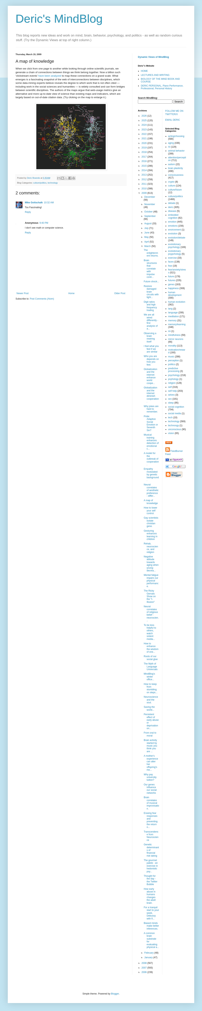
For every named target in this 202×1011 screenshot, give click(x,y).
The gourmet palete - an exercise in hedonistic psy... (151, 866)
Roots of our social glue (151, 657)
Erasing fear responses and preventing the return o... (151, 820)
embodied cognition (173, 216)
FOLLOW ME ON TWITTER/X (174, 113)
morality (172, 345)
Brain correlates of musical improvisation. (151, 803)
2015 (144, 166)
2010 (144, 188)
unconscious (174, 429)
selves (171, 394)
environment (174, 229)
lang (170, 308)
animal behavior (176, 150)
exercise (172, 257)
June (147, 232)
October (148, 211)
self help (172, 391)
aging (171, 143)
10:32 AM (49, 202)
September (150, 216)
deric (170, 207)
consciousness (176, 175)
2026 (144, 115)
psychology (174, 375)
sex (170, 399)
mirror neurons (175, 339)
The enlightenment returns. (151, 253)
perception (173, 360)
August (148, 223)
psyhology (173, 379)
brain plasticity (175, 168)
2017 (144, 156)
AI (169, 147)
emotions (173, 225)
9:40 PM (43, 223)
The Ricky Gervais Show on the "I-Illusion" (150, 596)
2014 (144, 170)
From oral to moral (150, 734)
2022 (144, 134)
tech (170, 417)
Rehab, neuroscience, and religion (151, 547)
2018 (144, 152)
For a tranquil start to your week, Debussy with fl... (151, 913)
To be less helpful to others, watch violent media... (150, 632)
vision (171, 433)
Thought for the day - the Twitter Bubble (150, 880)
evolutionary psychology (174, 245)
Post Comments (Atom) (42, 298)
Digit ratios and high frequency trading (150, 306)
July (146, 228)
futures (171, 280)
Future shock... (151, 281)
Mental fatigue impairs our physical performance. (151, 581)
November (149, 204)
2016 (144, 161)
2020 (144, 143)
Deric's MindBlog (59, 18)
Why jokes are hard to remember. (151, 409)
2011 (144, 184)
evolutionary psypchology (174, 252)
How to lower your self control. (150, 510)
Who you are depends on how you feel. (151, 360)
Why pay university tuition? (150, 777)
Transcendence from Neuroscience (151, 835)
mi (169, 331)
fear (170, 265)
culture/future (175, 189)
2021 (144, 138)
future (171, 276)
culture (171, 185)
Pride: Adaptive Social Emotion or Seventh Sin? (151, 423)
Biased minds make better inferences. (151, 926)
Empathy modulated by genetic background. (151, 475)
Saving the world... (149, 708)
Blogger (115, 993)
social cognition (176, 406)
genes (171, 284)
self (170, 387)
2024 (144, 125)
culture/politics (39, 183)
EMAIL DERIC (172, 120)
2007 (144, 967)
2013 (144, 174)
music (171, 356)
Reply (28, 212)
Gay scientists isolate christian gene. (151, 522)
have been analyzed (49, 75)
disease (172, 211)
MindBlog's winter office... (149, 676)
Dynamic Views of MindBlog (153, 57)
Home (71, 293)
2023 (144, 129)
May (146, 237)
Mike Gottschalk (34, 202)
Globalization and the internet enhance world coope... (150, 376)
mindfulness (174, 335)
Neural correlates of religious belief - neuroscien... (151, 613)
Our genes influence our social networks (150, 788)
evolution (173, 233)
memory (172, 320)
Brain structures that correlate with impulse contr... (150, 268)
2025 (144, 120)
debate (171, 203)
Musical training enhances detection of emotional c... (151, 441)
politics (171, 364)
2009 (144, 193)
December (149, 197)
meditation (173, 316)
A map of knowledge (151, 501)
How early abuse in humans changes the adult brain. (150, 896)
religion (172, 383)
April (147, 241)
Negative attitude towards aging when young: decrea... (151, 563)
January (148, 957)
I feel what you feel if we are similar (151, 349)
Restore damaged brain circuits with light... (151, 292)
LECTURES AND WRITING (155, 75)
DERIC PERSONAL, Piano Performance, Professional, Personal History (162, 87)
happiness (173, 288)
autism (171, 164)
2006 (144, 972)
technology (53, 183)
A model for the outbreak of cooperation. (151, 459)
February (149, 952)
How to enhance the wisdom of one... (151, 647)
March (148, 246)
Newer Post (23, 293)
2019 (144, 147)
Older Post (119, 293)
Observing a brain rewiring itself (150, 337)
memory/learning (176, 324)
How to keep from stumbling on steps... (150, 688)
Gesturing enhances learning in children (150, 535)
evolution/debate (176, 237)
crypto (171, 181)
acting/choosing (176, 136)
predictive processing (173, 370)
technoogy (173, 425)
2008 (144, 963)
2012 (144, 179)
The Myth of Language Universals (151, 666)
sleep (171, 402)
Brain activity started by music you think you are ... (150, 746)
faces (171, 261)
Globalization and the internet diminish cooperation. (151, 394)
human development (175, 293)
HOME (144, 71)
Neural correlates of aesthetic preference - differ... (151, 490)
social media (174, 413)
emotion (172, 221)
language (173, 312)
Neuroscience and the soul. (151, 700)
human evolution (176, 302)
